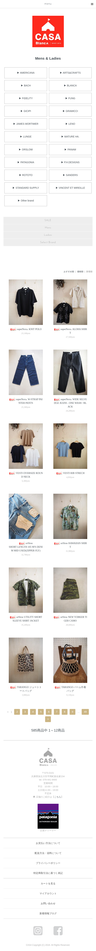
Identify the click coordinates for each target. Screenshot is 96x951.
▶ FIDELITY (26, 98)
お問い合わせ (48, 903)
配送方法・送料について (48, 853)
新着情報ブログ (48, 913)
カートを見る (48, 883)
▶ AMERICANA (25, 72)
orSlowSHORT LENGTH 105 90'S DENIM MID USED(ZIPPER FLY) (26, 547)
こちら (57, 797)
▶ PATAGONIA (25, 162)
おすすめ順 (69, 271)
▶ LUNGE (25, 136)
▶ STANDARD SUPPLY (25, 187)
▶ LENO (70, 123)
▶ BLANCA (70, 85)
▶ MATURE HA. (70, 136)
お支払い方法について (48, 843)
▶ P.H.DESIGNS (70, 162)
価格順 (80, 271)
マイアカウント (48, 893)
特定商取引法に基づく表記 (48, 873)
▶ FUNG (70, 98)
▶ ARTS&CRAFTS (70, 72)
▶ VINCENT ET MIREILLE (70, 187)
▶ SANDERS (70, 175)
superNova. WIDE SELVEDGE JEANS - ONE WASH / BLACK (70, 403)
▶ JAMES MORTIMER (25, 123)
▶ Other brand (26, 200)
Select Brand (48, 242)
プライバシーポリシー (48, 863)
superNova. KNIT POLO (26, 329)
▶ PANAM (70, 149)
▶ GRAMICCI (70, 111)
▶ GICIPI (25, 111)
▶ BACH (26, 85)
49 (85, 712)
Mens (48, 227)
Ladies (48, 235)
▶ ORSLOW (26, 149)
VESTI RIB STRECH (70, 473)
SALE (48, 220)
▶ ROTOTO (26, 175)
